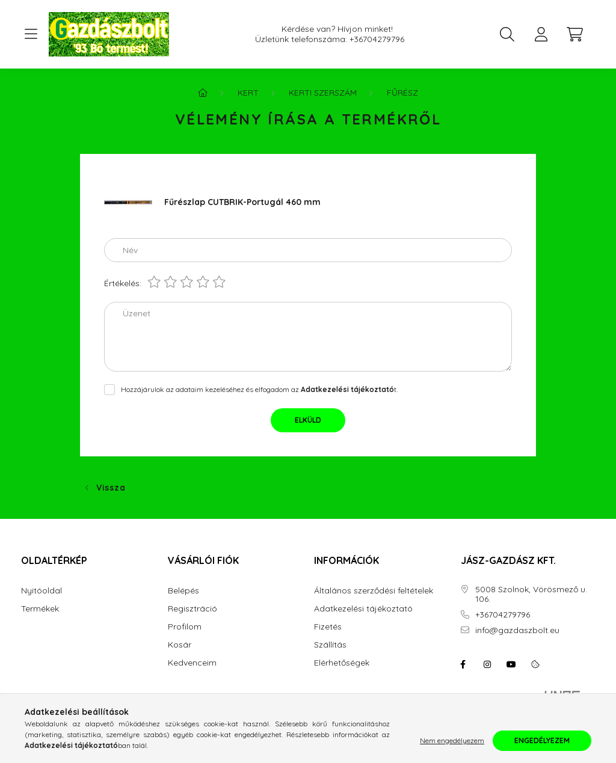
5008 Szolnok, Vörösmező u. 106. (531, 594)
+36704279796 (377, 39)
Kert (248, 92)
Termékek (40, 609)
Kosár (179, 645)
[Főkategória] (203, 92)
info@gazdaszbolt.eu (517, 630)
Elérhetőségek (341, 663)
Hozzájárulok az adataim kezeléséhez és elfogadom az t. (259, 389)
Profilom (185, 627)
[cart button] (574, 34)
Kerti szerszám (323, 92)
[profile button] (541, 34)
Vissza (110, 487)
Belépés (183, 591)
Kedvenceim (192, 663)
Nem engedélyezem (452, 740)
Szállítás (330, 645)
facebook (463, 664)
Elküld (308, 419)
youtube (511, 664)
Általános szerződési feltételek (373, 591)
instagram (487, 664)
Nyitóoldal (41, 591)
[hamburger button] (31, 34)
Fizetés (328, 627)
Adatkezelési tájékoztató (363, 609)
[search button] (507, 34)
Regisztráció (192, 609)
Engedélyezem (542, 740)
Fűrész (402, 92)
